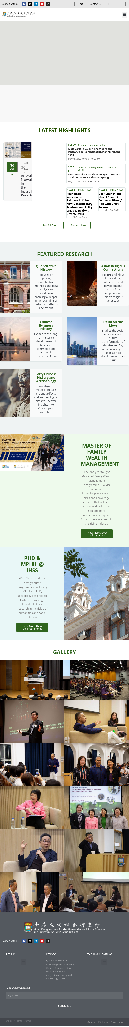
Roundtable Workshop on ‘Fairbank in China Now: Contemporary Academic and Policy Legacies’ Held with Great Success (79, 204)
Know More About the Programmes (32, 628)
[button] (124, 15)
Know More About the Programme (96, 534)
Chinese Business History (92, 145)
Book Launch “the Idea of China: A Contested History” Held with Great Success (110, 200)
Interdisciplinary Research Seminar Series (97, 168)
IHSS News (84, 190)
